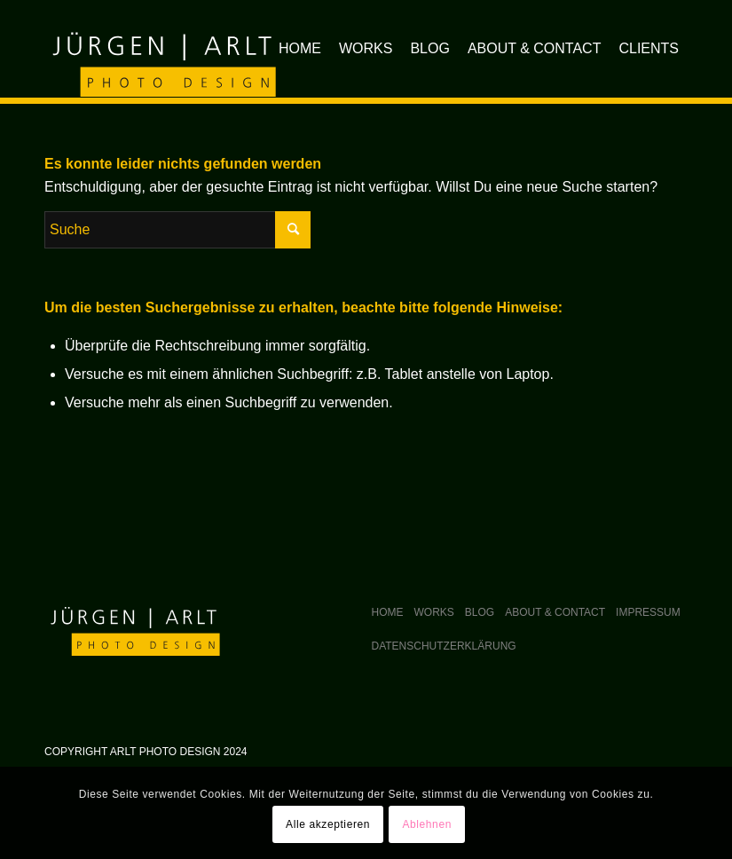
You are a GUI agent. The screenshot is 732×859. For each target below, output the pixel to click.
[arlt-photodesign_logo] (161, 49)
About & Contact (555, 612)
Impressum (648, 612)
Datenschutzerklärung (444, 646)
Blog (479, 612)
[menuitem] (300, 49)
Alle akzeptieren (328, 824)
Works (434, 612)
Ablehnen (427, 824)
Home (388, 612)
